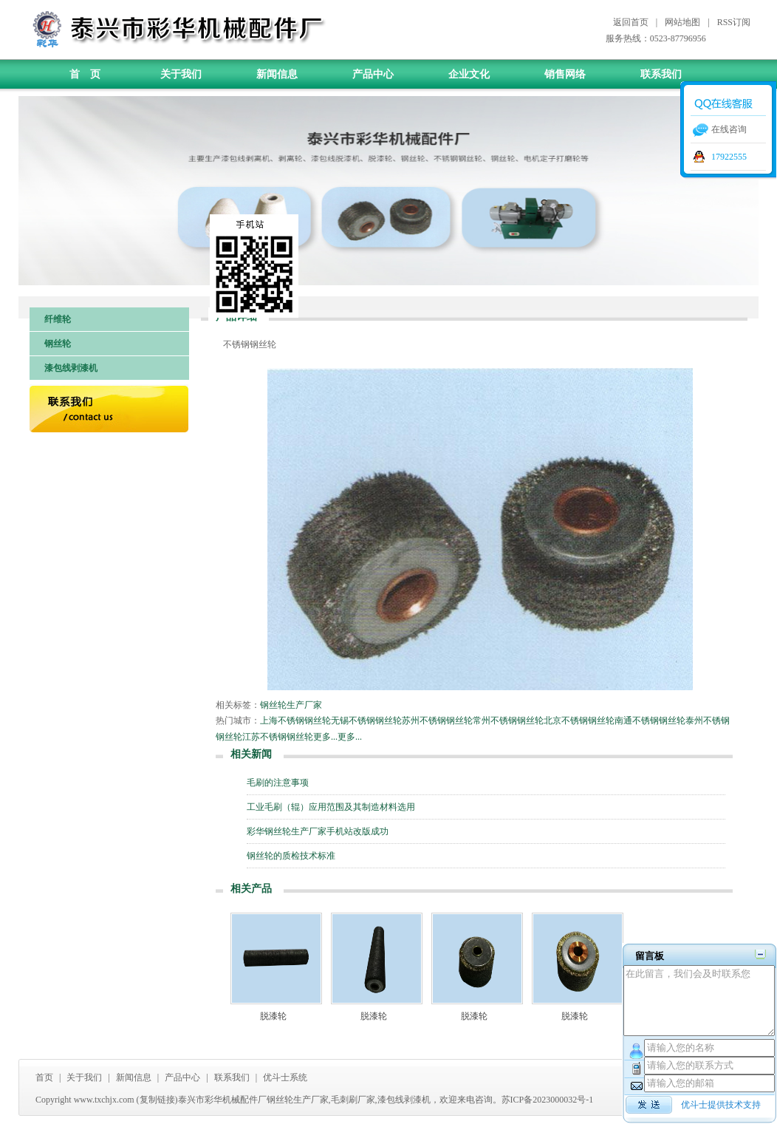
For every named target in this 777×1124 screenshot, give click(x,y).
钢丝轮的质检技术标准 (291, 856)
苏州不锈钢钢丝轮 (437, 720)
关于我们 (181, 74)
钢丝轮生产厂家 (291, 705)
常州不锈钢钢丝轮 (508, 720)
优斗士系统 (285, 1077)
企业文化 (469, 74)
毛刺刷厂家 (353, 1099)
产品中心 (373, 74)
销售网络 (565, 74)
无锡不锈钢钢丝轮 (366, 720)
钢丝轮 (57, 343)
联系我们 (661, 74)
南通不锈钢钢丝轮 (650, 720)
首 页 (84, 74)
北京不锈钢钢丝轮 (579, 720)
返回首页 (630, 22)
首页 (44, 1077)
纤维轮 (57, 319)
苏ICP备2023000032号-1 (548, 1099)
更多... (325, 737)
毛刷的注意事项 (278, 782)
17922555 (729, 156)
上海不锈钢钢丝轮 (295, 720)
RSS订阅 (733, 22)
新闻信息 (277, 74)
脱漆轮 (273, 1016)
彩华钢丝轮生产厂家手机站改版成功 (317, 831)
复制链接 (157, 1099)
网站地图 (682, 22)
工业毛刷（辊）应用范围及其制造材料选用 (331, 807)
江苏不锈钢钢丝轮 (277, 737)
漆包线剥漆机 (70, 368)
